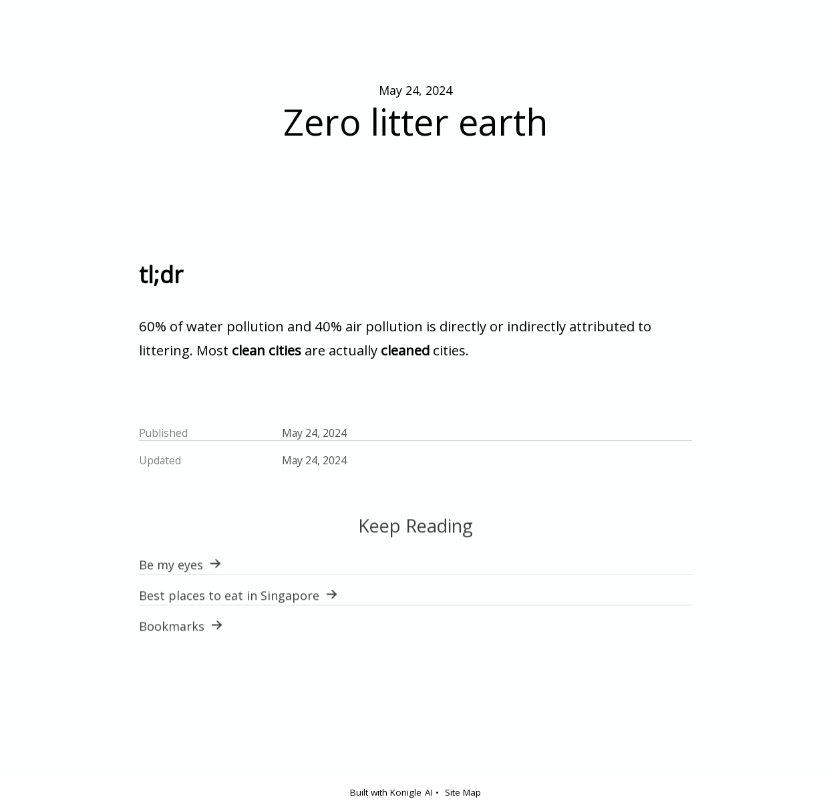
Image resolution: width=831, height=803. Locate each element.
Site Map (463, 792)
